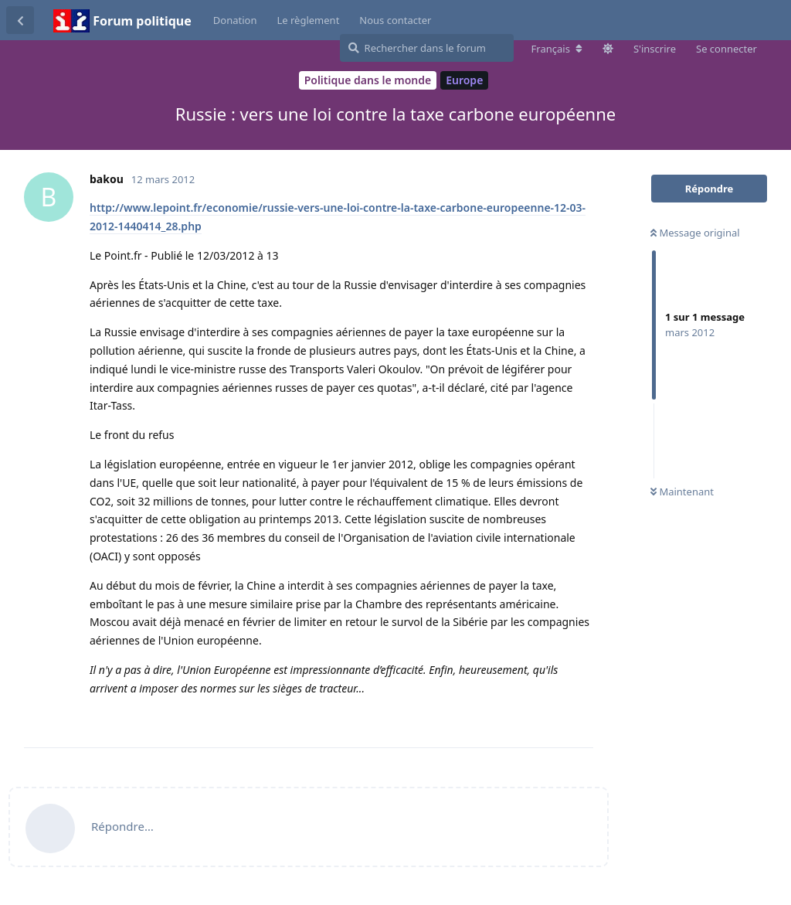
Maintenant (682, 491)
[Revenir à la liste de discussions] (20, 20)
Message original (695, 233)
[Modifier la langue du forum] (556, 49)
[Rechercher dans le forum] (427, 48)
